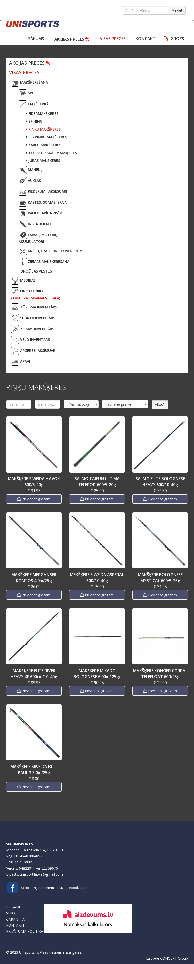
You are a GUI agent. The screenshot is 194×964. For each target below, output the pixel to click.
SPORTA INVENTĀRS (33, 318)
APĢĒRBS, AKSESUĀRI (33, 351)
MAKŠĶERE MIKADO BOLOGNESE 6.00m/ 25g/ (97, 673)
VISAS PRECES (113, 38)
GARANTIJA (15, 919)
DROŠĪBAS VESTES (35, 271)
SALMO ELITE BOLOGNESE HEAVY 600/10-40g (160, 481)
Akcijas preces (72, 38)
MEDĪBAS (23, 281)
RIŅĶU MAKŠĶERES (43, 129)
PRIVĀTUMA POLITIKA (24, 931)
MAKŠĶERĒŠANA (29, 83)
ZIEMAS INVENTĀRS (32, 329)
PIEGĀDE (13, 907)
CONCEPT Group (174, 958)
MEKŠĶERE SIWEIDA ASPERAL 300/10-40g (97, 577)
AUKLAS (30, 181)
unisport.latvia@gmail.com (41, 874)
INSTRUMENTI (36, 224)
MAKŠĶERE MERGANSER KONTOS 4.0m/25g (33, 577)
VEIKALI (12, 913)
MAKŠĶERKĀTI (35, 104)
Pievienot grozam (34, 499)
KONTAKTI (15, 925)
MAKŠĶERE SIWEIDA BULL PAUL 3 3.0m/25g (34, 769)
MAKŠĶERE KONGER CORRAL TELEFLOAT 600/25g (160, 673)
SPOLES (29, 93)
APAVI (20, 362)
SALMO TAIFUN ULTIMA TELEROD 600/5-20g (97, 481)
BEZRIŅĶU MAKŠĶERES (46, 137)
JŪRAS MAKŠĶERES (43, 160)
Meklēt (176, 10)
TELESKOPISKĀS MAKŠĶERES (51, 152)
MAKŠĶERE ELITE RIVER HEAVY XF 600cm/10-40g (34, 673)
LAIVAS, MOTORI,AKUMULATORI (38, 237)
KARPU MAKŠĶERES (43, 144)
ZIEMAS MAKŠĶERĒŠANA (44, 262)
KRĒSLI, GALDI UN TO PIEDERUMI (51, 251)
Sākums (36, 38)
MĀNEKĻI (31, 170)
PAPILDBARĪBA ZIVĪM (41, 213)
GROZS (177, 38)
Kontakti (146, 38)
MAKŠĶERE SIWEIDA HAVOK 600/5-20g (34, 481)
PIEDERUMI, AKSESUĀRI (43, 192)
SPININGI (34, 121)
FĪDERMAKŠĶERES (42, 113)
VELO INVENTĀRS (30, 340)
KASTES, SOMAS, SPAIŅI (43, 203)
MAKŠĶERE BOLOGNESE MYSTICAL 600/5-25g (160, 577)
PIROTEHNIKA (35, 293)
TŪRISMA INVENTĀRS (34, 307)
